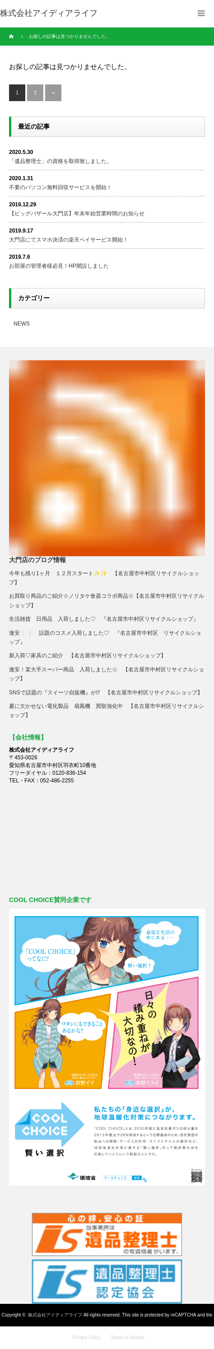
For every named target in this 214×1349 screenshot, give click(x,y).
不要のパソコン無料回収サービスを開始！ (60, 187)
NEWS (22, 324)
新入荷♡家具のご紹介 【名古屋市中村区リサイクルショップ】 (90, 655)
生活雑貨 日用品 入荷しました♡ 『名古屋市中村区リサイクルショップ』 (104, 619)
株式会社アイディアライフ (55, 1314)
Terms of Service (127, 1337)
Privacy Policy (87, 1337)
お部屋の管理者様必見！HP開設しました (59, 266)
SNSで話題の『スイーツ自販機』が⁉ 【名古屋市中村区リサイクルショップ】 (106, 692)
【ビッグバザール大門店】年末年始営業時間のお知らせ (76, 213)
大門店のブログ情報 (37, 559)
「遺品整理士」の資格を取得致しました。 (60, 161)
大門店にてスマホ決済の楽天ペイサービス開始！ (68, 240)
